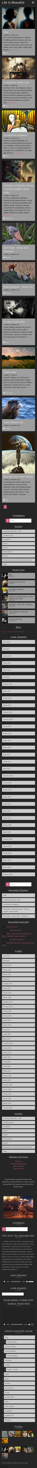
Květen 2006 (7, 853)
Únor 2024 (6, 642)
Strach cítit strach (12, 927)
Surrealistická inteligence (16, 589)
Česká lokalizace (18, 1168)
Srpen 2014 (6, 811)
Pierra (7, 35)
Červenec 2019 (8, 719)
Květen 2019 (7, 733)
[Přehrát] (5, 1282)
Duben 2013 (7, 818)
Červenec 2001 (8, 874)
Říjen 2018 (6, 769)
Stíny (10, 574)
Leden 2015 (7, 804)
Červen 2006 (7, 846)
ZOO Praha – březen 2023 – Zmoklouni (20, 604)
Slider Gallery (9, 1406)
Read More (15, 50)
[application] (18, 1282)
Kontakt (7, 1383)
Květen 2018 (7, 790)
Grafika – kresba (12, 1369)
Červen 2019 (7, 726)
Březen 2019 (7, 747)
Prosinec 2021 (7, 684)
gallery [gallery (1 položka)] (4, 631)
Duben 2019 (7, 740)
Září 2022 (6, 677)
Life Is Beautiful (13, 2)
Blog (6, 1337)
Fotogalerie (8, 257)
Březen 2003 (7, 860)
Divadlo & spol (9, 218)
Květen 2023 (7, 656)
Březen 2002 (7, 867)
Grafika (7, 1365)
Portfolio (8, 1420)
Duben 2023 (7, 663)
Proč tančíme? (7, 552)
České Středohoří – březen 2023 (18, 612)
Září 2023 (6, 649)
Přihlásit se (18, 1161)
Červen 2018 (7, 783)
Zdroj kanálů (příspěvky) (18, 1163)
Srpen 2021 (6, 691)
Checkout (8, 1360)
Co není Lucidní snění (15, 619)
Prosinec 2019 (7, 712)
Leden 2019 (7, 761)
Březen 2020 (7, 705)
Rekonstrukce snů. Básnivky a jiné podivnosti (17, 560)
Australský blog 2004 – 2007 (12, 531)
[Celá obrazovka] (32, 1324)
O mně (7, 1392)
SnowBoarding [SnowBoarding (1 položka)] (20, 631)
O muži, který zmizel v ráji (17, 582)
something (8, 1411)
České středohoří (10, 1351)
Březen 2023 (7, 670)
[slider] (16, 1281)
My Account (9, 1388)
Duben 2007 (7, 832)
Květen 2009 (7, 825)
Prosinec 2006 (7, 839)
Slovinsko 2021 (12, 1342)
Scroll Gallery (9, 1397)
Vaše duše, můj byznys (17, 939)
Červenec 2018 (8, 776)
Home (7, 1374)
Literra (6, 53)
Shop (6, 1402)
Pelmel (6, 156)
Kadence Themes (24, 1462)
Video (5, 564)
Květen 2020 (7, 698)
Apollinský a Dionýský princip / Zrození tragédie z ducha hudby (21, 597)
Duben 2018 (7, 797)
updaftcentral (9, 1415)
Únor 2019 (6, 754)
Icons (7, 1379)
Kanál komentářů (18, 1166)
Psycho (7, 342)
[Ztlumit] (27, 1282)
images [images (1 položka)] (14, 631)
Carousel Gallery (10, 1346)
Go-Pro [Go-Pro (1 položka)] (9, 631)
